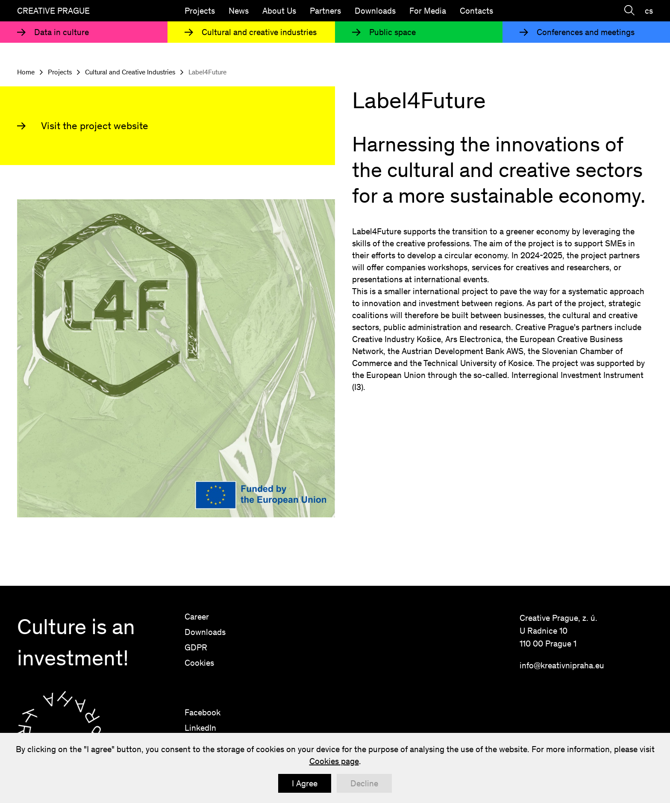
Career (197, 616)
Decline (364, 783)
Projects (200, 10)
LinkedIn (200, 728)
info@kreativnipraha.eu (562, 665)
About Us (279, 10)
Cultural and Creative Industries (130, 72)
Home (26, 72)
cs (649, 11)
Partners (325, 10)
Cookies (199, 663)
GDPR (196, 647)
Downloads (375, 10)
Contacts (476, 10)
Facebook (202, 712)
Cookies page (334, 761)
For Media (427, 10)
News (239, 10)
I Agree (304, 783)
